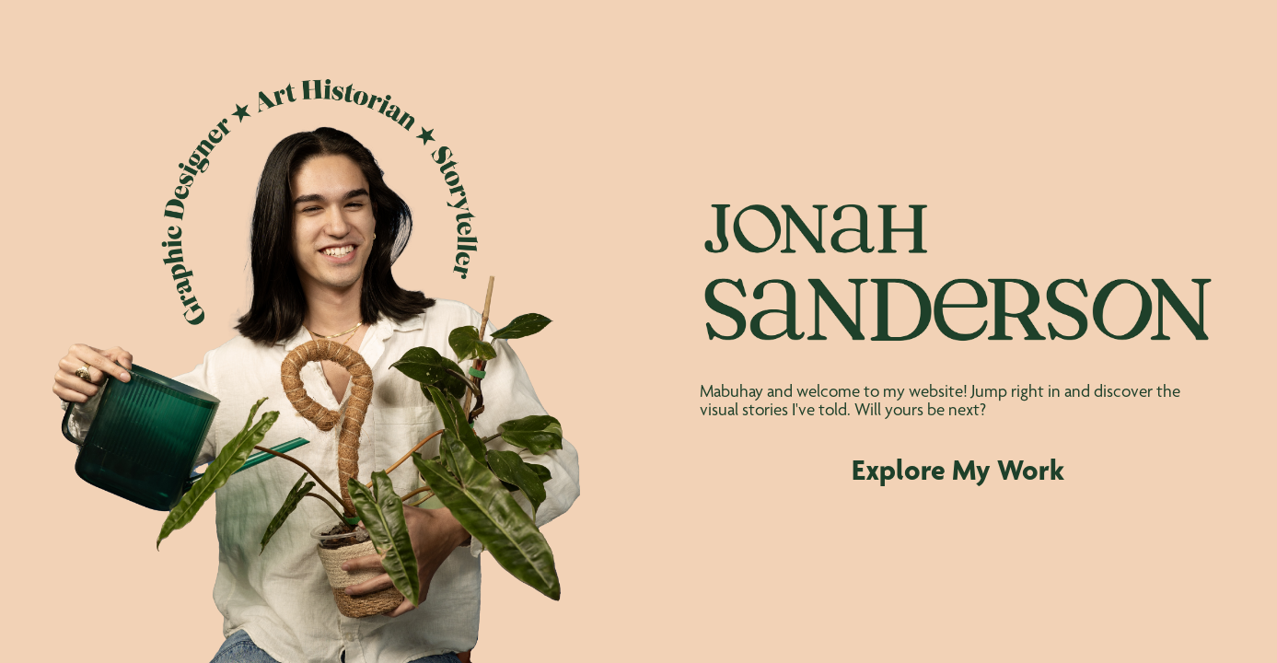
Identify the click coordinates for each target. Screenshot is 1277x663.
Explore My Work (958, 469)
